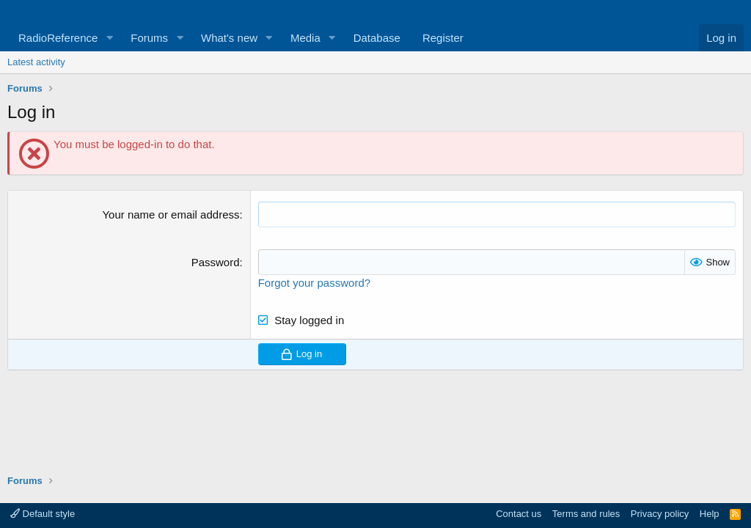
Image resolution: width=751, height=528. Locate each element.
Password (215, 262)
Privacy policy (660, 513)
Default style (42, 513)
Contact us (518, 513)
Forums (149, 38)
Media (305, 38)
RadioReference (58, 38)
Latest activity (36, 61)
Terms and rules (586, 513)
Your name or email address (170, 214)
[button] (109, 37)
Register (443, 38)
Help (709, 513)
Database (376, 38)
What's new (229, 38)
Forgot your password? (314, 282)
